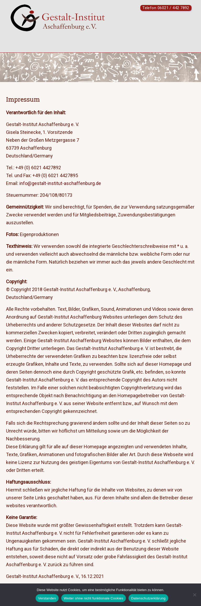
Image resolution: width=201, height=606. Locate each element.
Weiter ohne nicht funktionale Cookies (93, 598)
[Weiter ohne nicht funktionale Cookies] (194, 594)
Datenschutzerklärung (148, 598)
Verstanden (47, 598)
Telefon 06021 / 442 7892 (165, 8)
